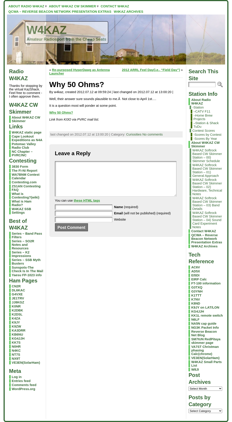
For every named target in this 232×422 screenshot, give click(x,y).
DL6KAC (18, 290)
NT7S (16, 354)
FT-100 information (206, 283)
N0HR (16, 346)
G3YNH (197, 291)
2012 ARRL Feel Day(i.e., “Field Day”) (151, 70)
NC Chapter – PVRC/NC (22, 153)
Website (120, 226)
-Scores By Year (205, 138)
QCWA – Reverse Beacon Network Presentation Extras (206, 238)
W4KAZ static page (27, 132)
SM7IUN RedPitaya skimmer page (205, 341)
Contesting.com (24, 182)
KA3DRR (18, 330)
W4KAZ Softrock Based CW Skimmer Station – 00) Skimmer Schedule (207, 155)
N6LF (195, 319)
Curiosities (134, 134)
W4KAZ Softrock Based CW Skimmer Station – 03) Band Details (207, 203)
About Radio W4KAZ (201, 101)
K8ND (195, 303)
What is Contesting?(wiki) (25, 195)
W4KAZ (47, 29)
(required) (126, 213)
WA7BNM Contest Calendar (26, 176)
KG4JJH (18, 338)
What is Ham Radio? (21, 203)
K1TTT (196, 295)
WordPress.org (23, 389)
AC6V (195, 267)
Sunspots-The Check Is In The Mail (27, 269)
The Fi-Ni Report (24, 170)
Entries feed (21, 381)
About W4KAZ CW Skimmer (205, 144)
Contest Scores (203, 130)
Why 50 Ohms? (61, 112)
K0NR (16, 306)
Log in (17, 377)
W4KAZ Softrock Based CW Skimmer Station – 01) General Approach (207, 170)
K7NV (195, 299)
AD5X (195, 271)
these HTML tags (87, 207)
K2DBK (17, 310)
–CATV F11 (201, 111)
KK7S (16, 342)
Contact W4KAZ (203, 231)
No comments (152, 134)
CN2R (16, 286)
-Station (198, 107)
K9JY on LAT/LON (205, 307)
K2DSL (17, 314)
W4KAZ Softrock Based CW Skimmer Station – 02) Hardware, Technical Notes (207, 187)
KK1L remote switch (207, 315)
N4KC (16, 350)
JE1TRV (18, 298)
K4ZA (16, 318)
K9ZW (16, 326)
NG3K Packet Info (205, 327)
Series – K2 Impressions (21, 254)
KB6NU (17, 334)
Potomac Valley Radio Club (24, 145)
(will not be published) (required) (142, 220)
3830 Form (20, 166)
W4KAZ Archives (204, 246)
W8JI (195, 369)
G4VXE (17, 294)
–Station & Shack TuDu (206, 124)
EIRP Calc (199, 279)
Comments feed (24, 385)
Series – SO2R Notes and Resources (23, 244)
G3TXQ (196, 287)
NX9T (16, 358)
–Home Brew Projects (202, 117)
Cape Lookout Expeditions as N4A (27, 138)
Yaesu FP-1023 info (27, 275)
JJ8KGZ (18, 302)
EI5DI (195, 275)
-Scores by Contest (207, 134)
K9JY (16, 322)
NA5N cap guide (203, 323)
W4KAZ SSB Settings (21, 210)
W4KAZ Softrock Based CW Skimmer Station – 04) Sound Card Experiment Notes (207, 220)
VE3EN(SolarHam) (26, 362)
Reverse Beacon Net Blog (204, 333)
